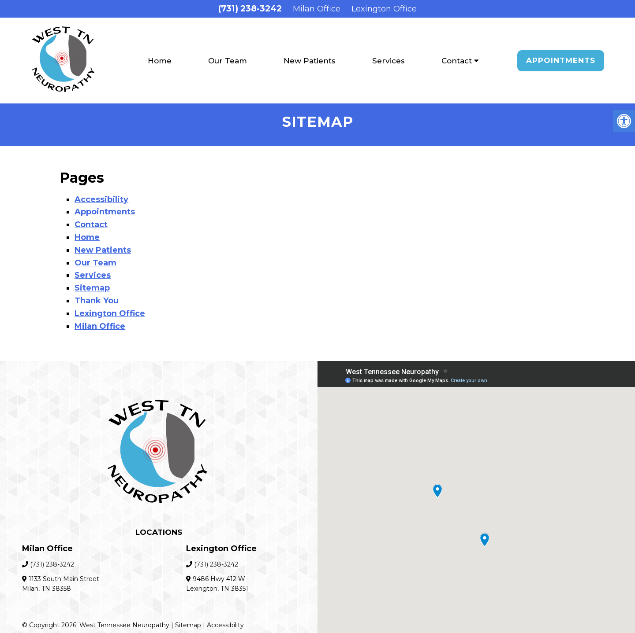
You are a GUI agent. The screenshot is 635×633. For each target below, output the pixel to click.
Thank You (97, 300)
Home (160, 60)
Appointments (560, 60)
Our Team (227, 60)
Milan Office (316, 9)
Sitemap (92, 288)
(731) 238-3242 (250, 9)
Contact (456, 60)
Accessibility (101, 199)
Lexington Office (384, 9)
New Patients (310, 60)
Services (388, 60)
